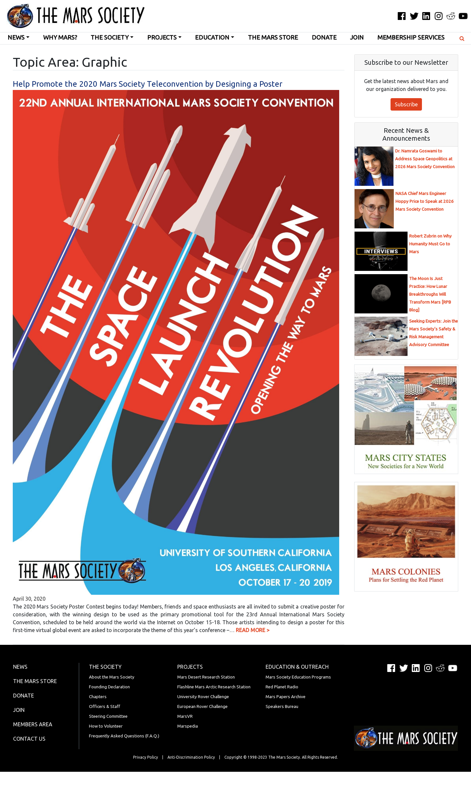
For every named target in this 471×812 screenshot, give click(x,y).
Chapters (98, 696)
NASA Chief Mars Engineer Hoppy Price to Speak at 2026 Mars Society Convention (424, 201)
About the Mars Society (111, 677)
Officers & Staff (104, 706)
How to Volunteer (106, 726)
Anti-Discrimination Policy (191, 757)
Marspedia (187, 726)
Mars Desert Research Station (206, 677)
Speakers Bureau (282, 706)
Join (357, 37)
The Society (110, 37)
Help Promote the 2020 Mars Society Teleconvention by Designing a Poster (147, 83)
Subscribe (406, 104)
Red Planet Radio (282, 686)
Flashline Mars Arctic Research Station (214, 686)
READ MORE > (253, 630)
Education (212, 37)
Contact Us (29, 739)
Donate (324, 37)
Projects (162, 37)
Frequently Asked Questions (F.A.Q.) (124, 735)
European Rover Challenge (202, 706)
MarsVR (185, 716)
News (16, 37)
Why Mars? (60, 37)
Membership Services (411, 37)
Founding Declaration (109, 686)
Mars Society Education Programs (298, 677)
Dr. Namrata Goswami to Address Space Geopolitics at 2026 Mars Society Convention (425, 159)
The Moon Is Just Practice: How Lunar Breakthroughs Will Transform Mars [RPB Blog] (430, 294)
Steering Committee (108, 716)
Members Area (32, 724)
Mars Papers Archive (285, 696)
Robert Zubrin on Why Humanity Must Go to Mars (430, 244)
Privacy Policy (145, 757)
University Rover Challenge (203, 696)
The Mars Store (273, 37)
